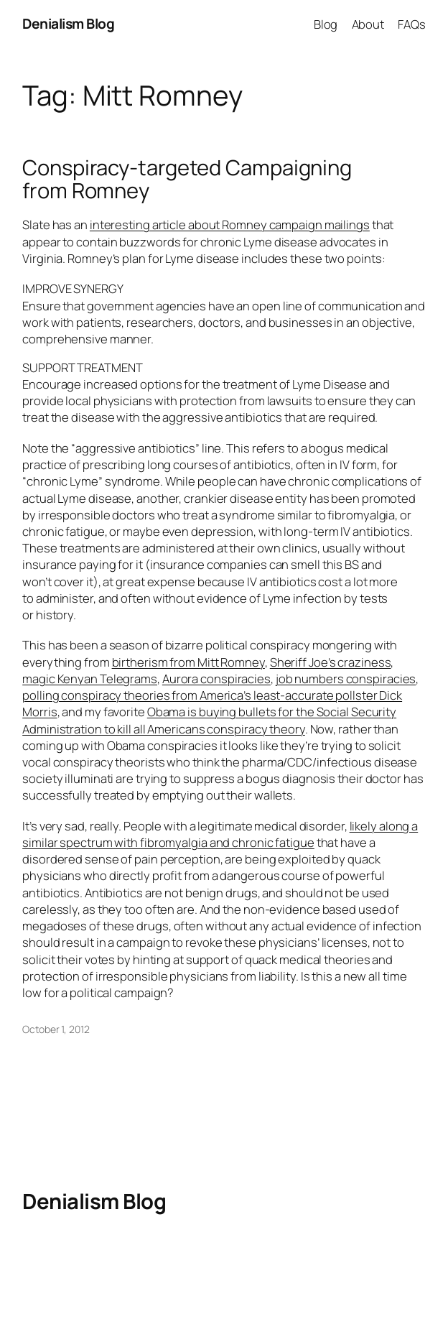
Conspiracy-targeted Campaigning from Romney (187, 179)
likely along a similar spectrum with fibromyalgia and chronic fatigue (220, 834)
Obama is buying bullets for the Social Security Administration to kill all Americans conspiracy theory (209, 719)
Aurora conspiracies (216, 678)
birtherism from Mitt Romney (188, 662)
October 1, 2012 (56, 1029)
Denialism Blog (68, 23)
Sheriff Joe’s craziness (330, 662)
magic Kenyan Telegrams (89, 678)
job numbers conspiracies (346, 678)
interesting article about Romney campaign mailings (230, 224)
